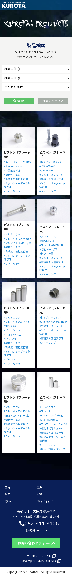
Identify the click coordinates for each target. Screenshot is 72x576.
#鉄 (6, 166)
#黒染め (50, 166)
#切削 (29, 162)
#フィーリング (12, 191)
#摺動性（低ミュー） (16, 174)
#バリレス (9, 359)
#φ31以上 (61, 322)
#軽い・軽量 (46, 253)
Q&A (8, 501)
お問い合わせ (45, 501)
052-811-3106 (42, 523)
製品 (39, 487)
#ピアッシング (12, 330)
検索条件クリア (53, 101)
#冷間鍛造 (9, 170)
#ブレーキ (19, 162)
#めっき (8, 162)
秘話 (39, 494)
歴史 (7, 494)
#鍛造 (7, 326)
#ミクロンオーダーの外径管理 (17, 185)
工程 (7, 487)
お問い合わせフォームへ (36, 543)
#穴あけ (20, 239)
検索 (20, 101)
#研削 (19, 170)
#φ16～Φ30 (15, 166)
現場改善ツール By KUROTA (39, 561)
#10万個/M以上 (48, 241)
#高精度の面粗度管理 (16, 179)
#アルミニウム (12, 234)
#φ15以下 (51, 249)
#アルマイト (11, 243)
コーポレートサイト (39, 556)
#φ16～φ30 (24, 243)
